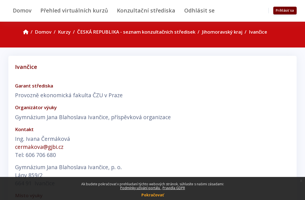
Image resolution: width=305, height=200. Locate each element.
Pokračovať (152, 195)
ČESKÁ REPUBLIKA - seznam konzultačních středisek (136, 32)
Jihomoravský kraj (222, 32)
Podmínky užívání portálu (140, 188)
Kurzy (64, 32)
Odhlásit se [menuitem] (199, 10)
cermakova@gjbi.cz (39, 147)
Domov (43, 32)
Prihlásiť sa (285, 10)
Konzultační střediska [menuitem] (146, 10)
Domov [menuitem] (22, 10)
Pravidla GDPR (174, 188)
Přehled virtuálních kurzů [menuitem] (74, 10)
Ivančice (258, 32)
